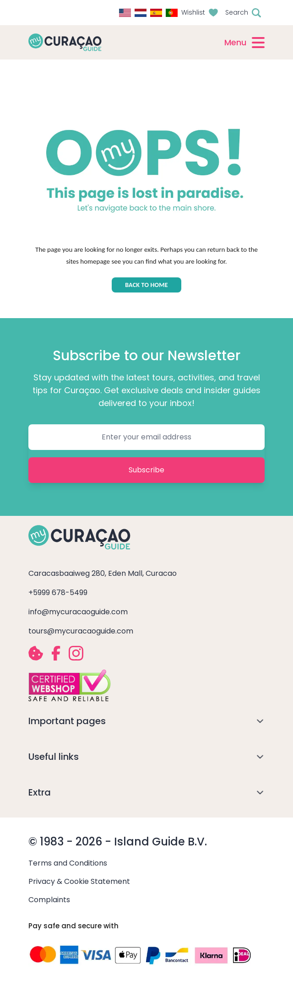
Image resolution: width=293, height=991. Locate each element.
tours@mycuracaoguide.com (80, 631)
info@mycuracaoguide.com (78, 612)
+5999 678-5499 (57, 592)
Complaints (49, 899)
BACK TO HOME (146, 285)
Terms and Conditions (67, 863)
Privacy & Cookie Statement (79, 881)
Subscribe (146, 470)
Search (236, 12)
